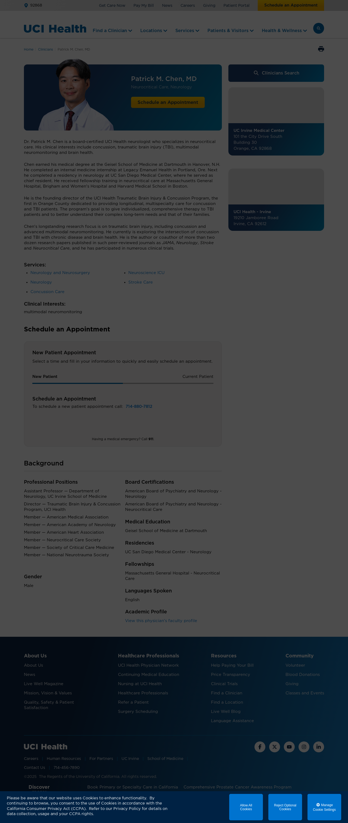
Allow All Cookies (246, 807)
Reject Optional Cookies (285, 807)
